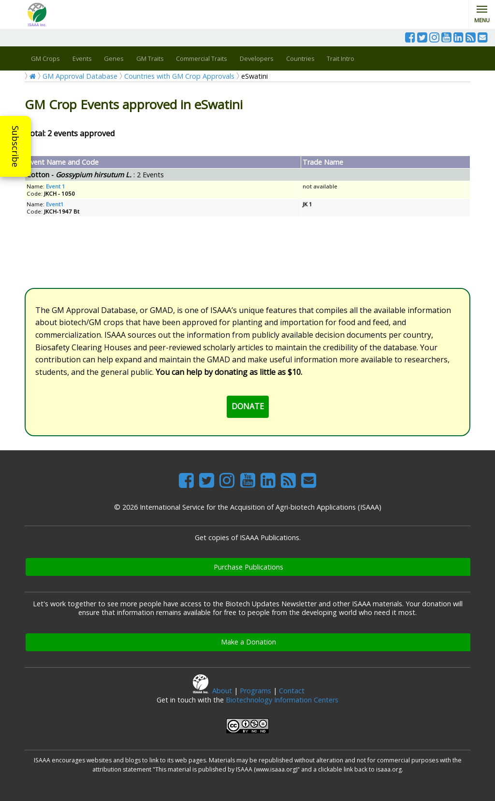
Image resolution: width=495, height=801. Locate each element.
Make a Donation (248, 641)
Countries (300, 58)
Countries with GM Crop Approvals (179, 76)
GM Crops (45, 58)
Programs (255, 690)
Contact (292, 690)
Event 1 (55, 186)
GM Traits (150, 58)
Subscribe (15, 146)
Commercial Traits (201, 58)
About (222, 690)
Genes (114, 58)
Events (82, 58)
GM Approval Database (80, 76)
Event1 (55, 204)
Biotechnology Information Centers (282, 699)
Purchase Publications (248, 567)
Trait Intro (340, 58)
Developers (257, 58)
